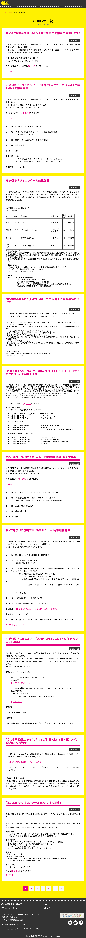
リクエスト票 (17, 701)
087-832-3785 (13, 928)
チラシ (11, 118)
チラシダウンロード (16, 625)
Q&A (45, 904)
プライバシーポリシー (10, 908)
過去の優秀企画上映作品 (11, 904)
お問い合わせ (48, 908)
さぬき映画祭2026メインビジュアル (26, 762)
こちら (33, 66)
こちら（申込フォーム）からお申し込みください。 (38, 608)
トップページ (8, 12)
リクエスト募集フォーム (21, 683)
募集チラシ (12, 71)
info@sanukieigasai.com (13, 924)
